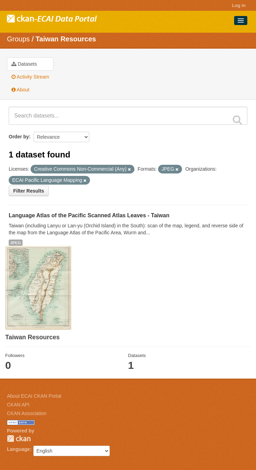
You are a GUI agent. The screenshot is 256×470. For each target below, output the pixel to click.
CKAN (19, 438)
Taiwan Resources (65, 39)
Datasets (24, 64)
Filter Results (28, 191)
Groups (18, 39)
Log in (239, 5)
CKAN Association (27, 413)
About (20, 89)
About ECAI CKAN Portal (34, 396)
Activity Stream (30, 77)
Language (18, 449)
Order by (19, 136)
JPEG (15, 242)
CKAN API (18, 404)
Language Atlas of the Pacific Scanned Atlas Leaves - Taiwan (89, 215)
